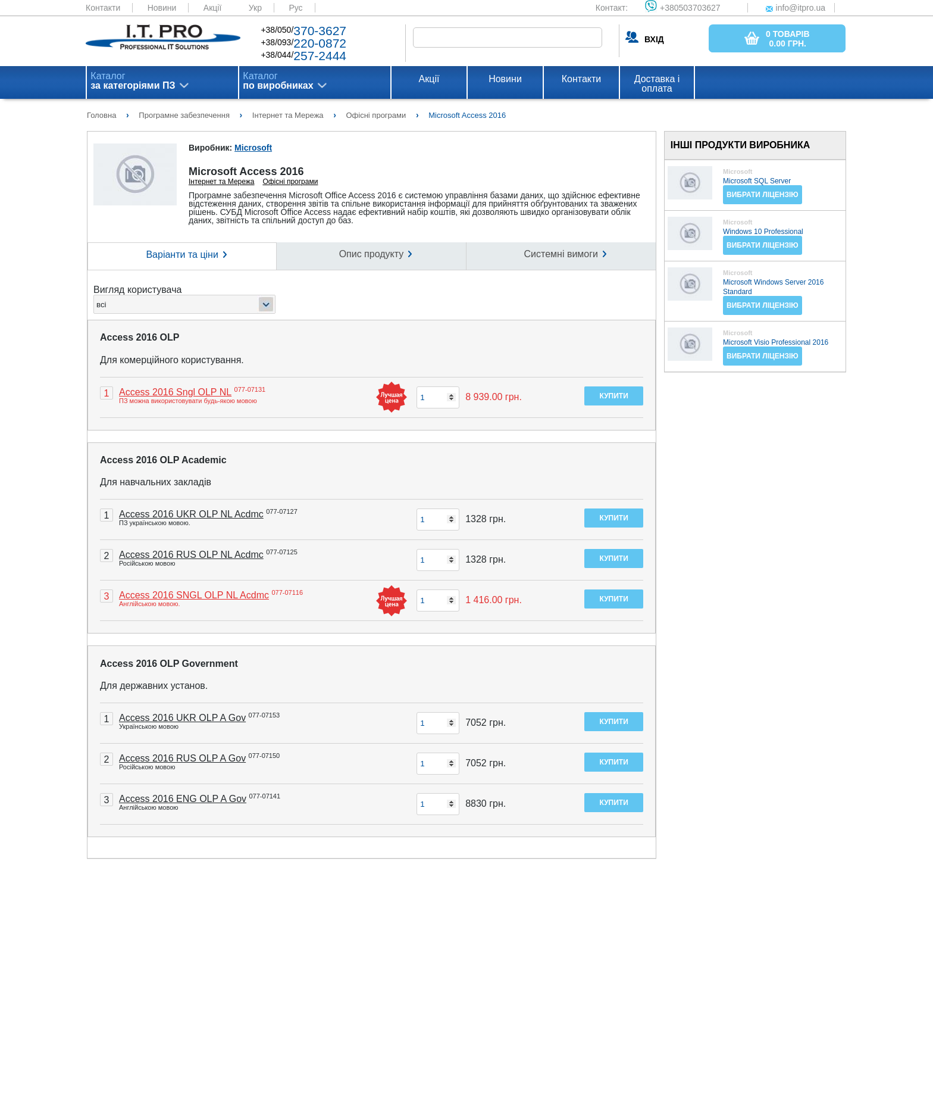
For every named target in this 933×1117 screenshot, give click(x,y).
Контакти (103, 8)
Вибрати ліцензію (763, 195)
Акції (212, 8)
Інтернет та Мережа (222, 181)
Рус (295, 8)
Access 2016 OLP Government (169, 664)
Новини (162, 8)
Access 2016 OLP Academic (163, 460)
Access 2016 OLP (139, 337)
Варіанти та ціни (182, 254)
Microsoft (253, 147)
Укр (255, 8)
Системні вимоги (561, 254)
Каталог (132, 81)
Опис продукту (371, 254)
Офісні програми (290, 181)
